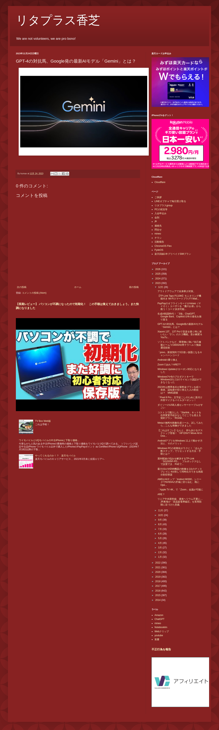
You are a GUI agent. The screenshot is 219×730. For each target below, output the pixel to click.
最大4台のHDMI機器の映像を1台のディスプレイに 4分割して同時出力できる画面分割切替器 (180, 472)
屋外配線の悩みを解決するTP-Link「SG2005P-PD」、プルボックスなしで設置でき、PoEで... (179, 461)
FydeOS (159, 250)
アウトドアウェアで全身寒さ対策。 (177, 291)
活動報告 (159, 241)
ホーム (77, 287)
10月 (161, 515)
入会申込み (160, 213)
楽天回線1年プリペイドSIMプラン (173, 254)
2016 (158, 590)
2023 (158, 283)
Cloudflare (160, 182)
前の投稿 (134, 287)
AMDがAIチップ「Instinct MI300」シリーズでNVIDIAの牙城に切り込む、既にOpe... (179, 482)
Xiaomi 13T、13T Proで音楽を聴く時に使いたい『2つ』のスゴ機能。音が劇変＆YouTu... (180, 334)
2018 (158, 581)
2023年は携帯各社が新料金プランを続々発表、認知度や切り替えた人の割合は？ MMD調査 (179, 390)
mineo (158, 233)
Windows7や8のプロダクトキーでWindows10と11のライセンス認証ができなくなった (180, 379)
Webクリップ (162, 631)
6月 (160, 533)
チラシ (158, 237)
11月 (161, 510)
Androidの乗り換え (168, 359)
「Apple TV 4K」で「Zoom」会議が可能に (180, 489)
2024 (158, 278)
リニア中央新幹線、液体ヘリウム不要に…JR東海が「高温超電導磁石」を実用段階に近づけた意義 (180, 502)
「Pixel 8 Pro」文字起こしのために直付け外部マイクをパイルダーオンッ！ (180, 399)
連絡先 (158, 225)
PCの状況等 (161, 209)
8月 (160, 524)
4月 (160, 543)
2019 (158, 576)
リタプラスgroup (164, 205)
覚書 (157, 639)
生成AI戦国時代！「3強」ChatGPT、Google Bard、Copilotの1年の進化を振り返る (180, 316)
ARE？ (161, 494)
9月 (160, 519)
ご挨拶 (158, 197)
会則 (157, 217)
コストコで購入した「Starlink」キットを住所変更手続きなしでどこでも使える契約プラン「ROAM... (179, 415)
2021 (158, 567)
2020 (158, 572)
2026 (158, 269)
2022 (158, 562)
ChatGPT (159, 619)
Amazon (159, 615)
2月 (160, 552)
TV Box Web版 (43, 421)
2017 (158, 586)
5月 (160, 538)
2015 (158, 595)
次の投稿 (21, 287)
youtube (159, 635)
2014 (158, 600)
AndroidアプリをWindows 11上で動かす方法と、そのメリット (180, 442)
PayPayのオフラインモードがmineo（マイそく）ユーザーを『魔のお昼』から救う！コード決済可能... (179, 306)
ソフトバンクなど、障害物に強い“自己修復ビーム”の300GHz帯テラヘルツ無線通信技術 (179, 345)
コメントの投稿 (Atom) (34, 292)
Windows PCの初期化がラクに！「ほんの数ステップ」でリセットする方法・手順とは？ (180, 451)
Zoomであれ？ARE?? (169, 364)
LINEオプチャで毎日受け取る (170, 201)
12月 (161, 287)
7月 (160, 529)
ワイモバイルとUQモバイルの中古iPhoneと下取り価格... (49, 440)
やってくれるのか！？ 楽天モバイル (55, 455)
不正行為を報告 (161, 649)
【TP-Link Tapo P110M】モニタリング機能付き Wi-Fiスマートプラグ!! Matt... (179, 297)
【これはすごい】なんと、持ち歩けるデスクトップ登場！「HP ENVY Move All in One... (180, 433)
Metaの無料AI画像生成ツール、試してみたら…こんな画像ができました (180, 424)
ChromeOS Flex (163, 246)
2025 (158, 273)
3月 (160, 547)
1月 (160, 557)
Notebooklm (161, 627)
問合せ (158, 229)
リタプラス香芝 (58, 20)
